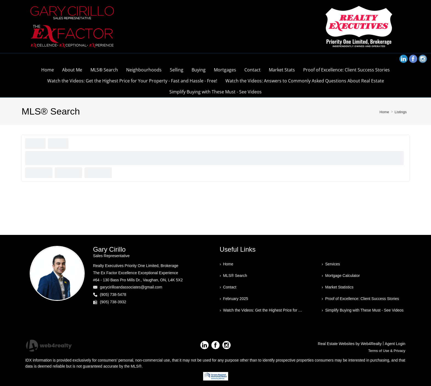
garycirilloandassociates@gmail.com (131, 287)
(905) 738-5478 (113, 294)
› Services (331, 264)
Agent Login (395, 343)
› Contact (228, 287)
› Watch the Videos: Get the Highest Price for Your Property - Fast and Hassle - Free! (261, 310)
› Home (226, 264)
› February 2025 (234, 298)
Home (384, 112)
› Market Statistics (337, 287)
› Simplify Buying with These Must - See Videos (363, 310)
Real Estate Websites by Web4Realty (350, 343)
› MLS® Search (233, 275)
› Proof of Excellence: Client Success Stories (360, 298)
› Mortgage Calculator (341, 275)
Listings (401, 112)
